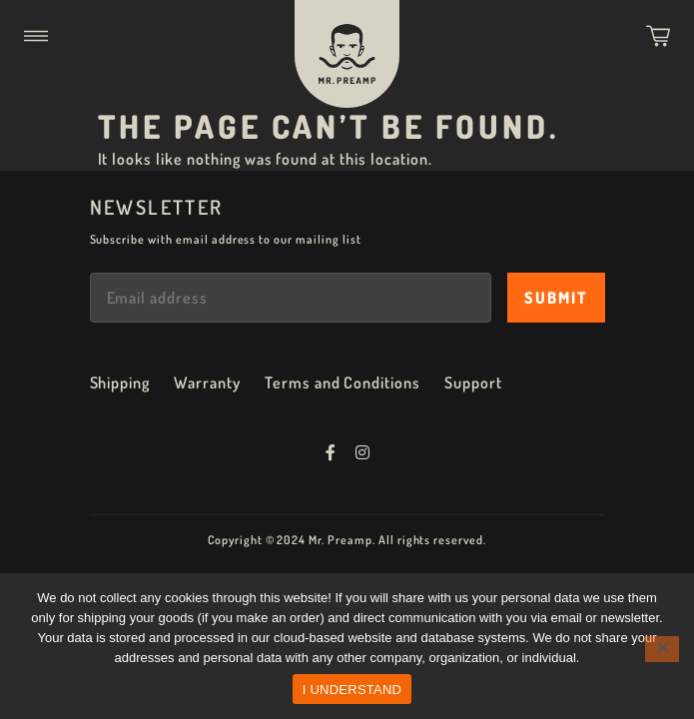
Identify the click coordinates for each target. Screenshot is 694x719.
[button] (36, 36)
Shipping (120, 382)
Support (473, 382)
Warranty (207, 382)
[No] (662, 649)
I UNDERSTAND (352, 689)
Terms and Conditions (342, 382)
